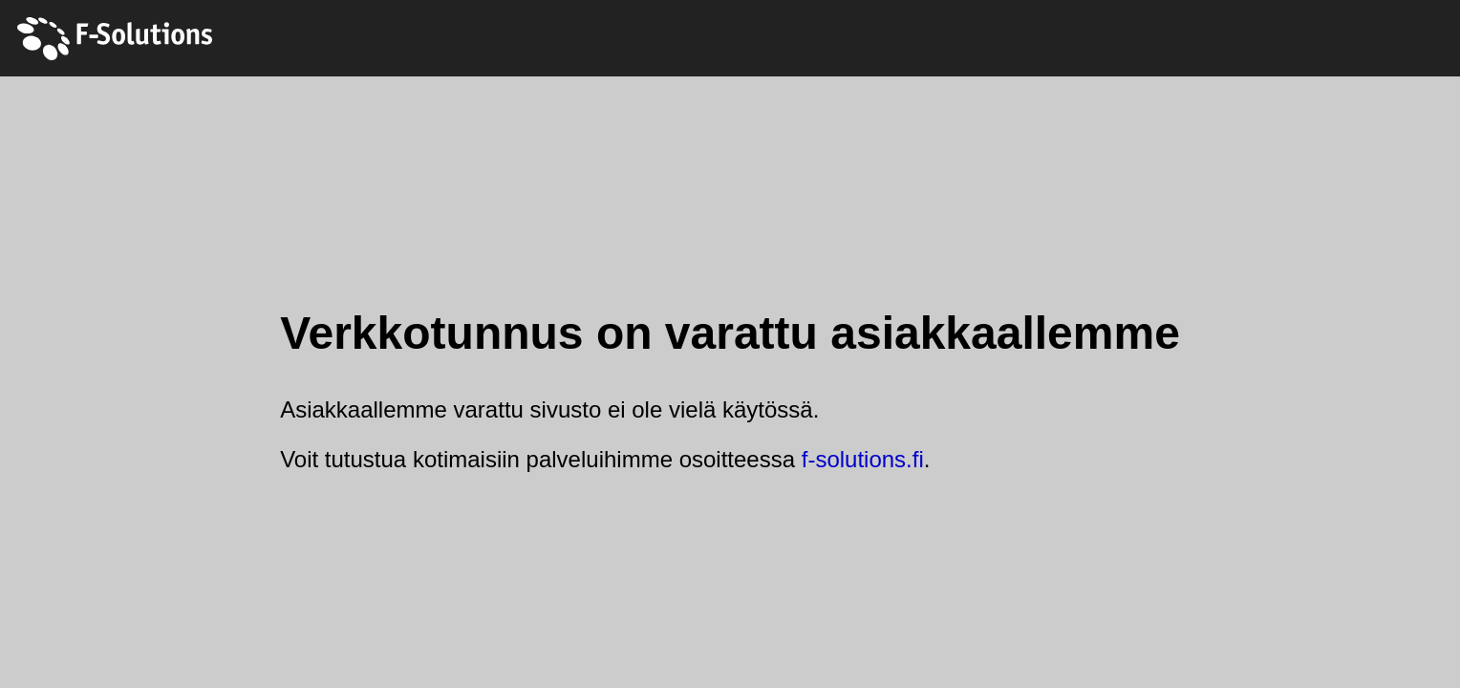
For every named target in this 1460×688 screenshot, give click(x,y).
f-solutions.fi (863, 459)
